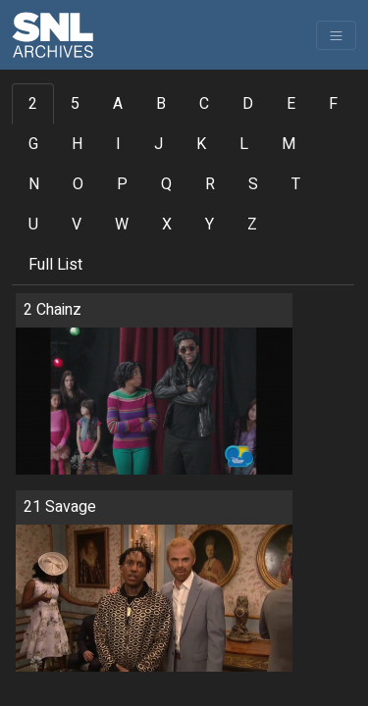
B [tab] (161, 104)
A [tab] (118, 104)
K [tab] (201, 144)
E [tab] (291, 104)
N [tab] (33, 184)
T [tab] (295, 184)
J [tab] (158, 144)
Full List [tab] (55, 265)
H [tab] (77, 144)
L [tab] (243, 144)
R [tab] (210, 184)
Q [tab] (166, 184)
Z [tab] (252, 224)
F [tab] (333, 104)
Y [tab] (209, 224)
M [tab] (288, 144)
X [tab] (167, 224)
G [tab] (33, 144)
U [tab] (33, 224)
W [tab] (122, 224)
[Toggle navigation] (336, 35)
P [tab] (122, 184)
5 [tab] (75, 104)
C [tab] (204, 104)
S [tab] (253, 184)
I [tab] (118, 144)
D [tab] (247, 104)
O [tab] (78, 184)
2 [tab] (32, 104)
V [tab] (76, 224)
